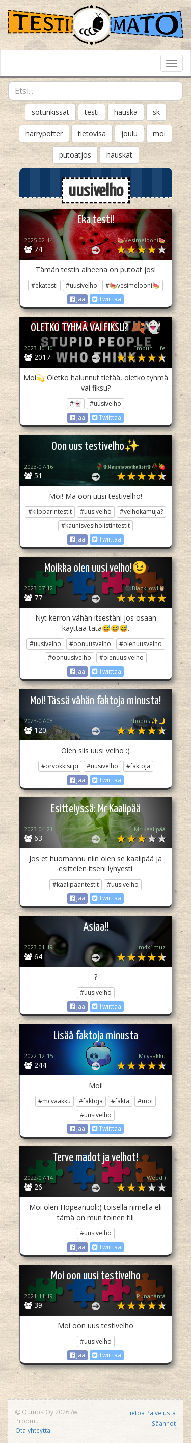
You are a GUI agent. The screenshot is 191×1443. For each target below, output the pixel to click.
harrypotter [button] (44, 133)
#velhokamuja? (141, 511)
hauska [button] (126, 112)
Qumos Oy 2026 (42, 1412)
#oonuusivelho (69, 657)
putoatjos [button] (75, 155)
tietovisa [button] (92, 133)
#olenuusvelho (140, 643)
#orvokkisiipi (59, 766)
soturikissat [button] (50, 112)
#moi (145, 1101)
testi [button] (92, 112)
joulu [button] (129, 133)
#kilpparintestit (50, 511)
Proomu (27, 1420)
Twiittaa (106, 299)
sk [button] (156, 112)
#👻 (75, 403)
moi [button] (159, 133)
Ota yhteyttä (32, 1430)
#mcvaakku (54, 1101)
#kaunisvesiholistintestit (95, 525)
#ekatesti (44, 285)
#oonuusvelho (90, 643)
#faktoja (138, 766)
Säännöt (164, 1423)
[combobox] (95, 91)
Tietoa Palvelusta (151, 1413)
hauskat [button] (119, 155)
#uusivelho (81, 285)
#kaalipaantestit (75, 884)
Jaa (77, 299)
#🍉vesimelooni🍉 (132, 285)
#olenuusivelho (121, 657)
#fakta (120, 1101)
